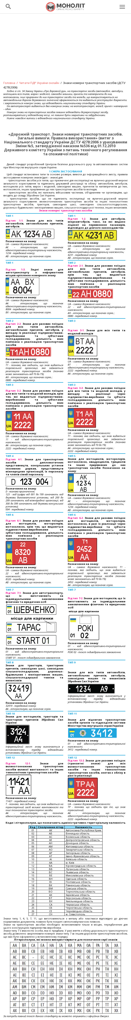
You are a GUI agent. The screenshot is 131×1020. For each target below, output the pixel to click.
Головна (9, 83)
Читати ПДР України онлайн (39, 83)
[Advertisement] (65, 50)
